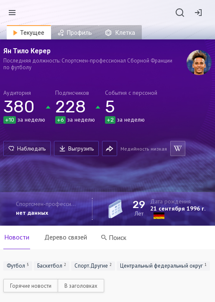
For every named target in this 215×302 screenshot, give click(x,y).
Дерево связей (65, 237)
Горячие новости (30, 285)
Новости (16, 237)
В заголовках (80, 285)
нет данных (32, 212)
